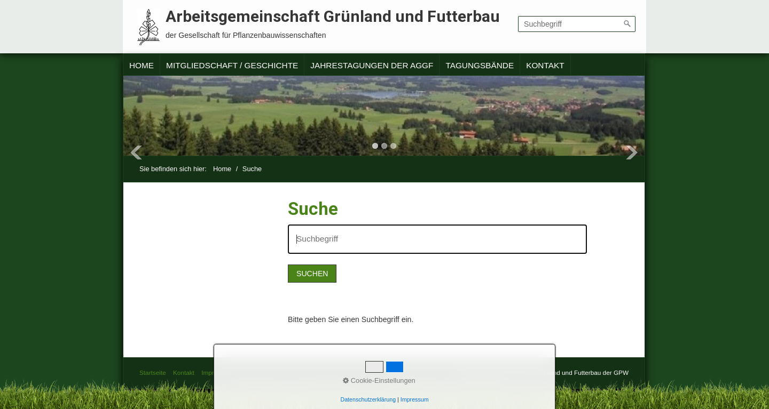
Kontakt (545, 65)
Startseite (152, 372)
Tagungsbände (479, 65)
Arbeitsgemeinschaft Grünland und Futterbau (333, 16)
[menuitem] (141, 65)
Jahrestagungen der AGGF (371, 65)
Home (141, 65)
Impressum (216, 372)
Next (631, 152)
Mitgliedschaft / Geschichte (232, 65)
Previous (136, 152)
